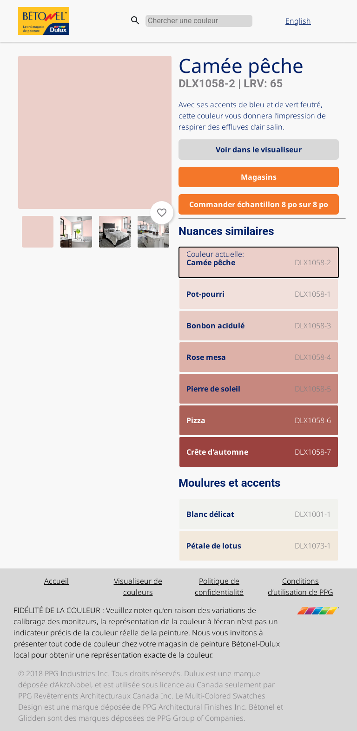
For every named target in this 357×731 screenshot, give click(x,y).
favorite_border (161, 212)
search (135, 20)
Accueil (56, 581)
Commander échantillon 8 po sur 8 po (258, 204)
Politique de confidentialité (219, 586)
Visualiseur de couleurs (138, 586)
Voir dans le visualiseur (259, 149)
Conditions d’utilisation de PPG (300, 586)
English (298, 21)
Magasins (259, 177)
